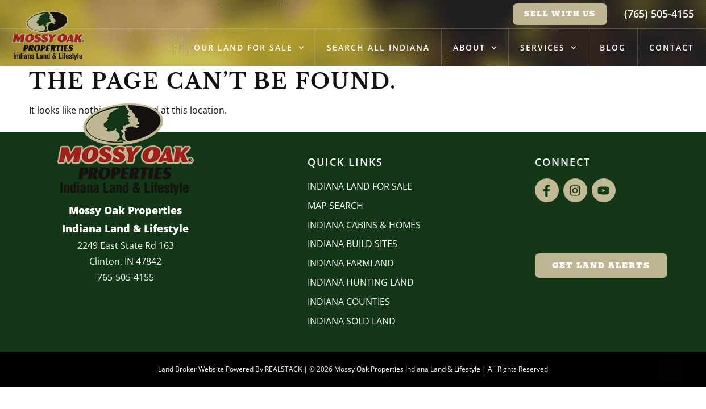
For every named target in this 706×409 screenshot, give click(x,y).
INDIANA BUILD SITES (352, 243)
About (475, 47)
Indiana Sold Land (352, 321)
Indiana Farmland (351, 263)
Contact (671, 47)
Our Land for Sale (249, 47)
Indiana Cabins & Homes (364, 225)
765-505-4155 (125, 277)
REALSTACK (283, 369)
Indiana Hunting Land (361, 282)
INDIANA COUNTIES (349, 301)
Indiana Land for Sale (360, 186)
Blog (613, 47)
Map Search (335, 205)
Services (548, 47)
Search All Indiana (378, 47)
